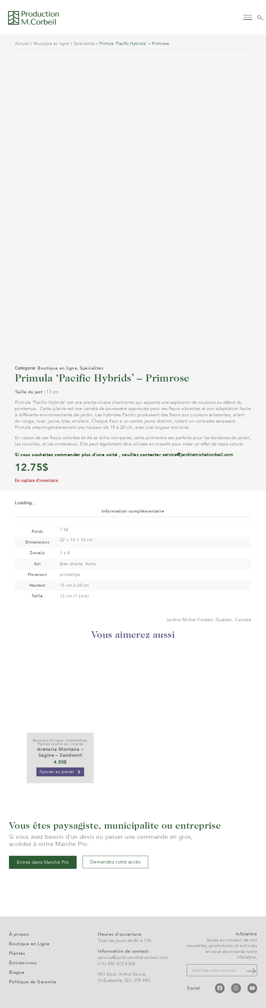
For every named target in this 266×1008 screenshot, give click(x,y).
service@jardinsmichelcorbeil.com (197, 455)
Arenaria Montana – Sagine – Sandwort (60, 752)
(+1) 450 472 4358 (116, 964)
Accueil (22, 43)
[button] (247, 16)
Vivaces (77, 744)
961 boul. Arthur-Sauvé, (122, 974)
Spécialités (84, 43)
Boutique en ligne (51, 43)
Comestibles (76, 740)
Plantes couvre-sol (53, 744)
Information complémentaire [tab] (132, 511)
